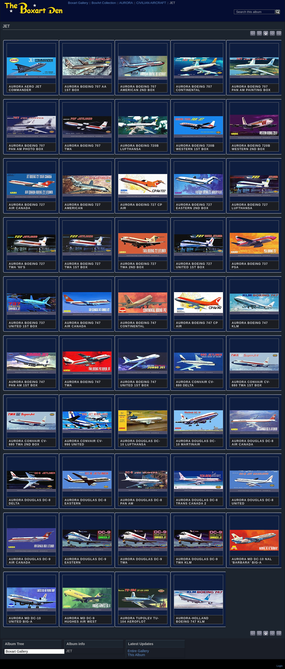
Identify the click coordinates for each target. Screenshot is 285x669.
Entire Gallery (138, 651)
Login (280, 666)
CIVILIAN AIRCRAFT (151, 3)
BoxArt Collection (104, 3)
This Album (136, 655)
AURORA (126, 3)
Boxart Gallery (78, 3)
